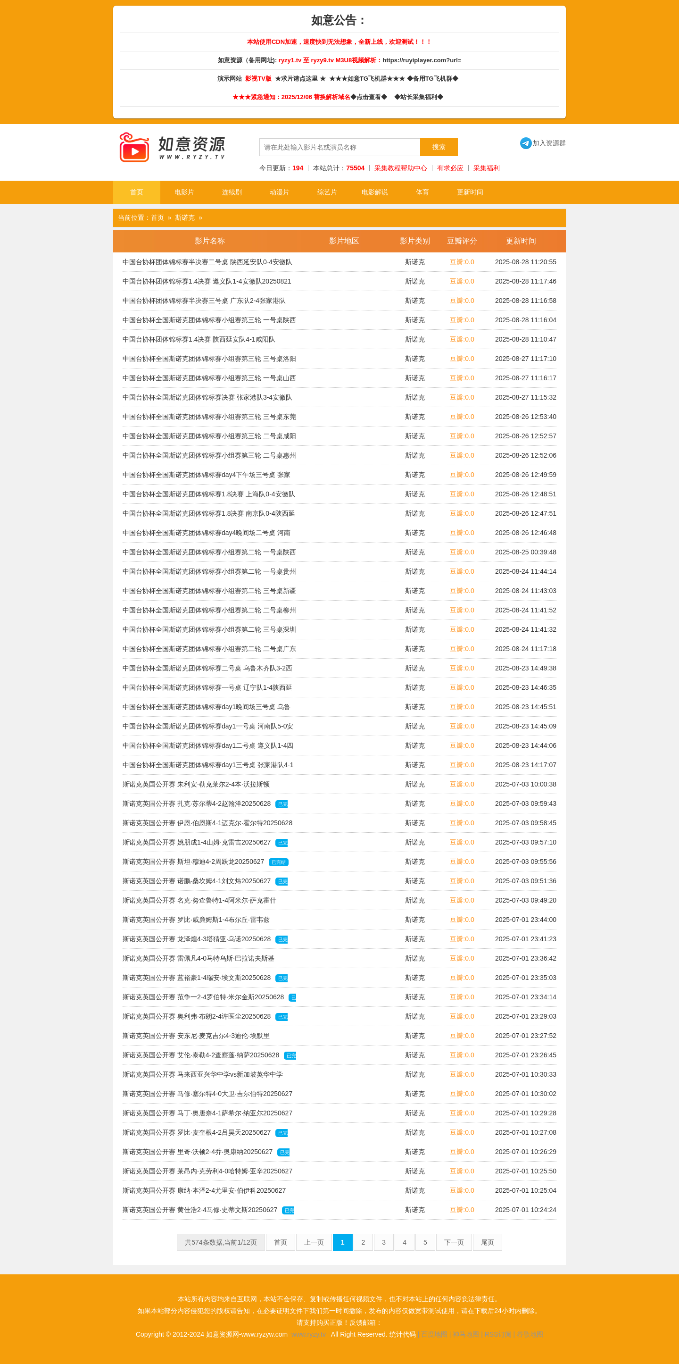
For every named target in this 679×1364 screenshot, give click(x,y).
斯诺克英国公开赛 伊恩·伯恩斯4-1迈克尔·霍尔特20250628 (207, 825)
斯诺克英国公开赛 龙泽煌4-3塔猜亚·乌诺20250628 (205, 941)
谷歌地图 (530, 1334)
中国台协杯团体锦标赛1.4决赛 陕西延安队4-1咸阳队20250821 (199, 342)
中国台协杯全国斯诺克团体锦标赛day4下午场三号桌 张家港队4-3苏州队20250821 (206, 477)
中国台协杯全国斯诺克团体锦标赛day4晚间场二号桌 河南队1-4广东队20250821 (206, 535)
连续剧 (232, 192)
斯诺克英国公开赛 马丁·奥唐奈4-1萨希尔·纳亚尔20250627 (207, 1115)
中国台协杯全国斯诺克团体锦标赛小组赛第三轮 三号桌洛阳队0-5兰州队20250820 (209, 361)
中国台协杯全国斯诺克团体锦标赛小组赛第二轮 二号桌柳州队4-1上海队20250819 (209, 612)
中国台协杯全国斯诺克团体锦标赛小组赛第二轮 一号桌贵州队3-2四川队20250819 (209, 574)
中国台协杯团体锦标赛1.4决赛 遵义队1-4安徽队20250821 (207, 284)
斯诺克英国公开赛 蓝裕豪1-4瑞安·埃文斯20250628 (205, 980)
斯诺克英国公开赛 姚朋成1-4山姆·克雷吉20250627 (205, 845)
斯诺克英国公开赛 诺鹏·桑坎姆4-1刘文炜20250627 (205, 883)
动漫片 (280, 192)
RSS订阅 (498, 1334)
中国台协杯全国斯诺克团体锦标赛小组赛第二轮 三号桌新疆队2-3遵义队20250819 (209, 593)
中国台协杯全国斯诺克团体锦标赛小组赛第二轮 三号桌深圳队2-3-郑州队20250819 (209, 632)
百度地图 (434, 1334)
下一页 (454, 1242)
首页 (136, 192)
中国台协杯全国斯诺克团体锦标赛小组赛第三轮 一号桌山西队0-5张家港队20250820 (209, 380)
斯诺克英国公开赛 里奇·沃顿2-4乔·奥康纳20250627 (206, 1154)
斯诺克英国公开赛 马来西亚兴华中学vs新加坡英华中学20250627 (203, 1077)
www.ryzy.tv (308, 1334)
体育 (422, 192)
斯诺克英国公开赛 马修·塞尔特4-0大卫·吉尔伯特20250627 (207, 1096)
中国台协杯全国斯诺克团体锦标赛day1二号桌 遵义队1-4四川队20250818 (208, 748)
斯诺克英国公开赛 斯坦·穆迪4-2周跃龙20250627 (206, 862)
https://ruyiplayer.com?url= (421, 60)
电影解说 (375, 192)
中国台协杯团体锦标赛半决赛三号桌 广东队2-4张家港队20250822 (204, 303)
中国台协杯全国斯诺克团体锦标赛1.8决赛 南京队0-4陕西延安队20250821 (209, 516)
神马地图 (466, 1334)
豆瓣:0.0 (462, 262)
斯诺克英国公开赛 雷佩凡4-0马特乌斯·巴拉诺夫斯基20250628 (198, 961)
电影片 (184, 192)
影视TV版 (259, 78)
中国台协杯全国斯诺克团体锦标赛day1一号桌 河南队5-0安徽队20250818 (208, 729)
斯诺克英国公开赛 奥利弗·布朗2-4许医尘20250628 (205, 1019)
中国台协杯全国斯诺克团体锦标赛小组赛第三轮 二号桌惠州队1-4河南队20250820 (209, 458)
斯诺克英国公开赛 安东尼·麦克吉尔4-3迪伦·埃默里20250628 (196, 1038)
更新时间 (470, 192)
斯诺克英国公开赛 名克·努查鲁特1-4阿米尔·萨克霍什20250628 (199, 903)
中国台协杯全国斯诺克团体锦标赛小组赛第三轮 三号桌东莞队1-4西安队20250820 (209, 419)
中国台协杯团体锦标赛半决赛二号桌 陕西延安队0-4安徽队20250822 (207, 264)
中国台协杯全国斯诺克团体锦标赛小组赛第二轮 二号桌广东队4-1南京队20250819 (209, 651)
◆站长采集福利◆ (420, 96)
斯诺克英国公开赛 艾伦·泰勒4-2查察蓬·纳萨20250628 (209, 1057)
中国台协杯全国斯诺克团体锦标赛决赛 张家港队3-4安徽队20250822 (207, 400)
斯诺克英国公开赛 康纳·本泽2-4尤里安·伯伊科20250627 (204, 1193)
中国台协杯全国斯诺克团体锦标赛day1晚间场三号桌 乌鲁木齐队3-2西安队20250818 (206, 709)
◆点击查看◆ (370, 96)
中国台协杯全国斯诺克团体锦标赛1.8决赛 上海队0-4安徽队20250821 (209, 496)
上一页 (314, 1242)
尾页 (487, 1242)
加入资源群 (543, 143)
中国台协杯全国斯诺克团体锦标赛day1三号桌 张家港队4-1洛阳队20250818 (208, 767)
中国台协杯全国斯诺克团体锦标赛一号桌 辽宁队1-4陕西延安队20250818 (207, 690)
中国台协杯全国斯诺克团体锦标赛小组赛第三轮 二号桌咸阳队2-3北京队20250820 (209, 438)
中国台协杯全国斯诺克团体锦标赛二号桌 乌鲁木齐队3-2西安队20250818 (207, 671)
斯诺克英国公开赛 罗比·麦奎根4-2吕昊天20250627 (205, 1135)
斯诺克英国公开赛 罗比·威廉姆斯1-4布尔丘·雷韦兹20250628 (196, 922)
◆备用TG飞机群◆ (434, 78)
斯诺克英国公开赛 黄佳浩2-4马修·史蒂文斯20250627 (208, 1212)
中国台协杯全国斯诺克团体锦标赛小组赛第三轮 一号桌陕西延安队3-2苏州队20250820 (209, 322)
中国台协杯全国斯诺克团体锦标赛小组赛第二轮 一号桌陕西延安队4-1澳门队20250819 (209, 554)
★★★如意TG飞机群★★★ (368, 78)
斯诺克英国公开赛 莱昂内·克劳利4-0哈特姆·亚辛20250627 (207, 1173)
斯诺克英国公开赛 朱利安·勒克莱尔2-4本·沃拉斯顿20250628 (196, 787)
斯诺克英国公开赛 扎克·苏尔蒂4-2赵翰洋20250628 (205, 806)
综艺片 (327, 192)
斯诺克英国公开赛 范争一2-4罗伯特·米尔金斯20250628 (209, 999)
